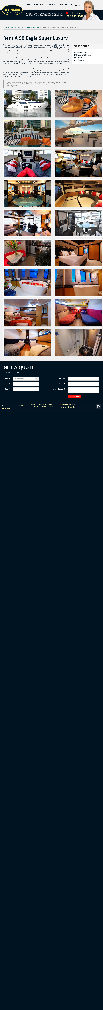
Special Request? (59, 389)
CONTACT (52, 406)
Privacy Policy (6, 408)
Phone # (61, 378)
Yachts (13, 27)
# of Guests (60, 384)
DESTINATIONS (66, 4)
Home (7, 27)
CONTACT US (79, 6)
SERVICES (52, 4)
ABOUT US (32, 4)
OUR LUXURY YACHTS (45, 405)
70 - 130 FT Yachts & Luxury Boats (29, 27)
